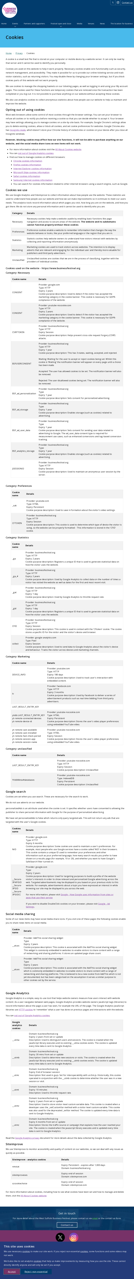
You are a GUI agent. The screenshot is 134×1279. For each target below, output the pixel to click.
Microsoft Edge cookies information (31, 172)
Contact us (127, 2)
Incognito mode (18, 130)
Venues (91, 23)
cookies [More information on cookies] (26, 1251)
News (102, 23)
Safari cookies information (26, 176)
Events (15, 23)
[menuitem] (4, 23)
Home (4, 23)
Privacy (19, 53)
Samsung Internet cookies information (32, 180)
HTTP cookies (26, 1009)
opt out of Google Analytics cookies (36, 153)
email (95, 1218)
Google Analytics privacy (27, 1138)
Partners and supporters (34, 23)
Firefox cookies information (27, 164)
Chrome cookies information (27, 161)
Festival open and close (61, 23)
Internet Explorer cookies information (32, 168)
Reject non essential (36, 1271)
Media (79, 23)
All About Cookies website (68, 149)
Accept (12, 1271)
